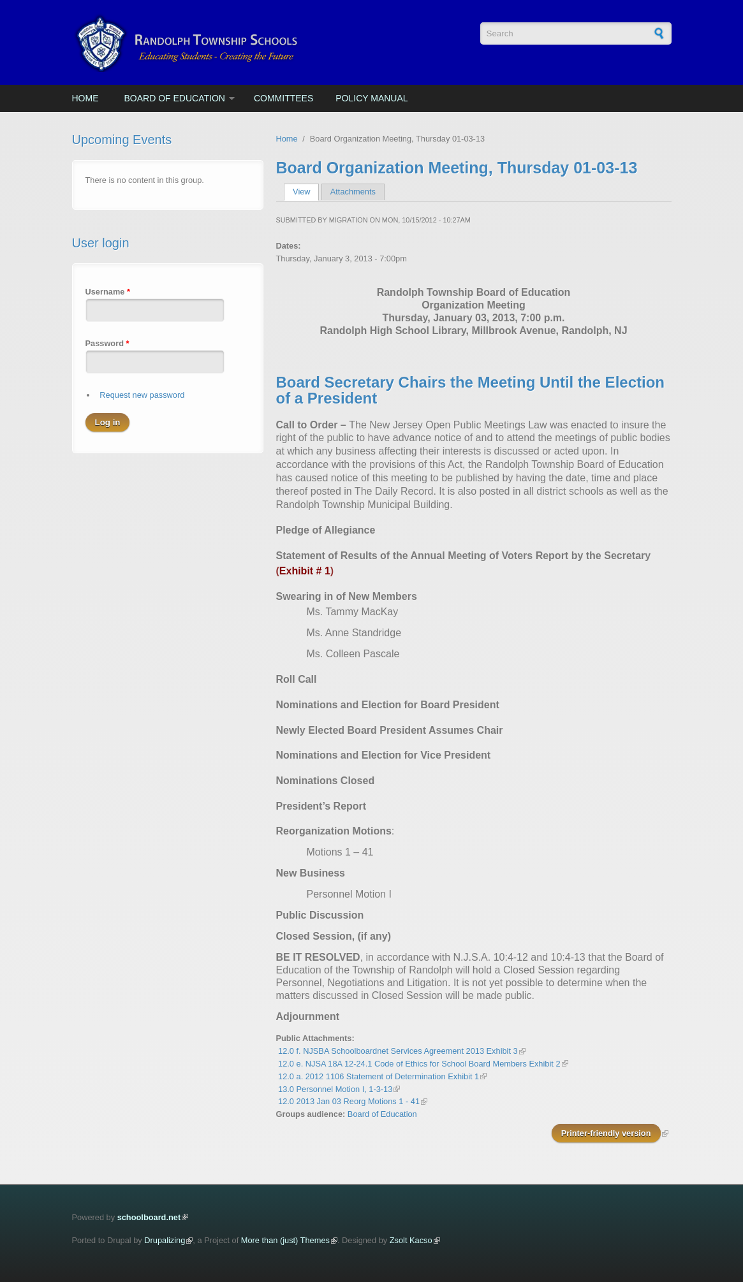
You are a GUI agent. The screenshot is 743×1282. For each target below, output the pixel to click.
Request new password (141, 395)
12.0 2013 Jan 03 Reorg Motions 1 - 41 (349, 1101)
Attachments (353, 191)
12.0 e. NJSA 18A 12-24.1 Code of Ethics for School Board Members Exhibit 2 (419, 1063)
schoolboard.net (149, 1217)
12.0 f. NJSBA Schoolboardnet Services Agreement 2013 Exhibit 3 (398, 1051)
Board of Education (174, 98)
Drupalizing (164, 1240)
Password (107, 343)
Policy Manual (371, 98)
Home (85, 98)
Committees (283, 98)
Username (107, 291)
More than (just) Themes (285, 1240)
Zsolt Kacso (411, 1240)
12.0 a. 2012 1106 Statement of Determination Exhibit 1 (378, 1076)
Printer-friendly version (606, 1133)
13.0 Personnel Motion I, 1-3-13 (335, 1089)
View (306, 191)
